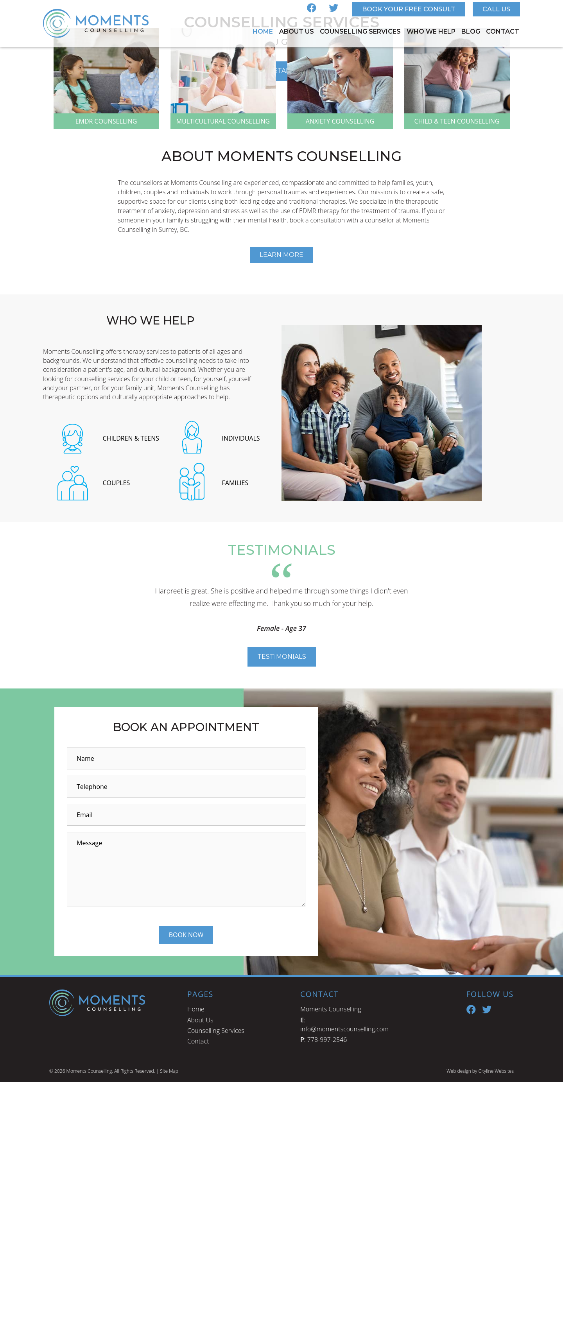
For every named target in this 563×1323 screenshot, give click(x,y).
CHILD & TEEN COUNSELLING (457, 362)
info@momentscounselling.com (344, 1270)
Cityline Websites (496, 1312)
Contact (502, 31)
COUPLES (116, 724)
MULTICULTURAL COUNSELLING (223, 362)
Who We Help (431, 31)
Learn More (281, 496)
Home (263, 31)
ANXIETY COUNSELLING (340, 362)
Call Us (496, 9)
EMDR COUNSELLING (106, 362)
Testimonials (281, 898)
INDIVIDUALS (241, 679)
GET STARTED (282, 172)
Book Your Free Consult (408, 9)
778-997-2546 (327, 1280)
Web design (458, 1312)
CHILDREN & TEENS (131, 679)
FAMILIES (235, 724)
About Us (296, 31)
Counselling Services (360, 31)
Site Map (169, 1312)
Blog (470, 31)
